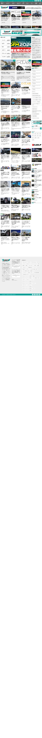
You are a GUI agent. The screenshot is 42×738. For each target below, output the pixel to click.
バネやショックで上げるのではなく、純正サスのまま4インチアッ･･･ (38, 171)
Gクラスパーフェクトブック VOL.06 (36, 83)
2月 (35, 133)
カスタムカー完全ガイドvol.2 (36, 104)
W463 (26, 265)
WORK (34, 276)
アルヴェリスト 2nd (35, 118)
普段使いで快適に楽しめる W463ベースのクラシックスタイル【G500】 (15, 189)
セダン (3, 43)
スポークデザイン (31, 265)
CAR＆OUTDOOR (35, 93)
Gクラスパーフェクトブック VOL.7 (36, 86)
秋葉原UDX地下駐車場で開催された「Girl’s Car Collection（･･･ (26, 123)
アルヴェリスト (34, 106)
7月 (37, 135)
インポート (4, 56)
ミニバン (3, 40)
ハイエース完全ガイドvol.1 (36, 97)
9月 (32, 137)
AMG (35, 265)
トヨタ (33, 288)
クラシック (4, 53)
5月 (32, 135)
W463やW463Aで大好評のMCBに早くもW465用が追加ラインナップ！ (5, 189)
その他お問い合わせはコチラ (16, 276)
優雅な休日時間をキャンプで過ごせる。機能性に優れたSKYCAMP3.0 (15, 206)
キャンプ (32, 279)
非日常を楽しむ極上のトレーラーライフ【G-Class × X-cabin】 (5, 19)
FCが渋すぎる (36, 191)
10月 (35, 137)
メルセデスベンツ (25, 267)
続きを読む (3, 22)
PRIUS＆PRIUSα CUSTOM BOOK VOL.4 (36, 111)
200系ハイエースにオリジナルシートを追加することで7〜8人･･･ (38, 185)
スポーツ (3, 50)
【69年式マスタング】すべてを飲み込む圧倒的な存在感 (38, 180)
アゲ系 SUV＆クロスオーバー (26, 274)
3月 (37, 133)
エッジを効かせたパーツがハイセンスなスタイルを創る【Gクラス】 (5, 140)
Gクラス (33, 91)
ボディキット (28, 279)
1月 (32, 133)
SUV (3, 46)
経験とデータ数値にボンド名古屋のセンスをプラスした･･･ (36, 19)
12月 (33, 139)
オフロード (24, 279)
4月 (40, 133)
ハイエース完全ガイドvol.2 (36, 99)
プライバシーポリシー (14, 280)
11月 (38, 137)
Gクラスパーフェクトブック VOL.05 (36, 80)
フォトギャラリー (25, 272)
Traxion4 (38, 101)
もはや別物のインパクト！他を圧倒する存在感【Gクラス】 (15, 19)
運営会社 (13, 279)
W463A (23, 265)
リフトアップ (35, 267)
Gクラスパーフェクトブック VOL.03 (36, 74)
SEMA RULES (30, 267)
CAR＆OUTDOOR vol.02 (36, 95)
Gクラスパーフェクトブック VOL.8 (36, 89)
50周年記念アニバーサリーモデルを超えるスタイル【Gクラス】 (26, 107)
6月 (35, 135)
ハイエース (34, 101)
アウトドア (34, 283)
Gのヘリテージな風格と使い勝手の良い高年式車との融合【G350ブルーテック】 (36, 57)
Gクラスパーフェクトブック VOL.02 (36, 71)
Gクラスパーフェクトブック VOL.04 (36, 77)
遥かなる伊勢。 (36, 194)
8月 (40, 135)
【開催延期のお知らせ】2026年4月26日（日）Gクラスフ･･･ (26, 19)
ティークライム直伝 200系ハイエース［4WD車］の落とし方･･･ (38, 176)
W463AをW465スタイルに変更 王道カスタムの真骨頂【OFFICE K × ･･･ (26, 206)
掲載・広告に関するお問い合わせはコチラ (16, 266)
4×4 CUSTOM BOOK (36, 272)
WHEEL (38, 265)
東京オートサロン (30, 272)
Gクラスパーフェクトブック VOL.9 (27, 283)
